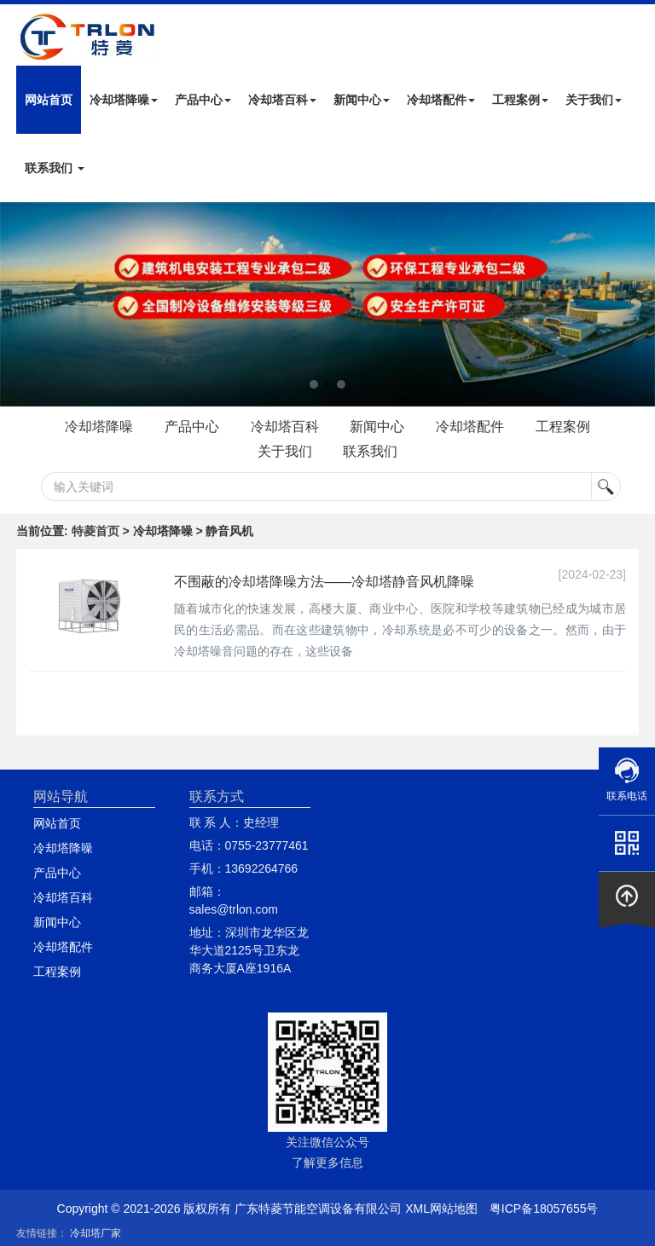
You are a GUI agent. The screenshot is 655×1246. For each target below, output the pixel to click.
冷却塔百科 (282, 100)
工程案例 (520, 100)
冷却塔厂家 (95, 1233)
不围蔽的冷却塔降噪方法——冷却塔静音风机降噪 (324, 581)
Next (17, 304)
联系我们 (54, 168)
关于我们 (593, 100)
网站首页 (48, 100)
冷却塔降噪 (124, 100)
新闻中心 (361, 100)
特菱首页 (95, 531)
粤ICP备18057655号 (544, 1208)
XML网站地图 (441, 1208)
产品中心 (203, 100)
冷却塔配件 (441, 100)
